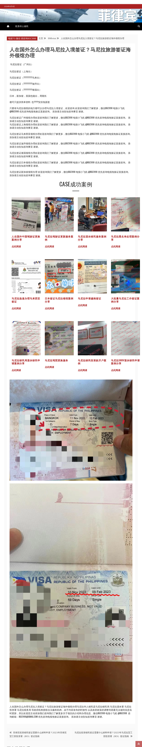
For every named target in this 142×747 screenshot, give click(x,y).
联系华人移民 (21, 26)
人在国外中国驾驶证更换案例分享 (26, 238)
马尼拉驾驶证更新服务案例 (59, 238)
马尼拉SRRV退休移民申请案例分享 (125, 361)
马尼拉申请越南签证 (89, 298)
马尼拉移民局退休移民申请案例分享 (26, 361)
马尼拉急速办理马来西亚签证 (26, 300)
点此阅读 (17, 246)
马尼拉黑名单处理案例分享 (125, 238)
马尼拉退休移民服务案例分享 (92, 238)
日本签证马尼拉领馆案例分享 (59, 300)
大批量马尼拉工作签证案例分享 (125, 300)
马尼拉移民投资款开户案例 (92, 361)
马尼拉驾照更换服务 (56, 360)
